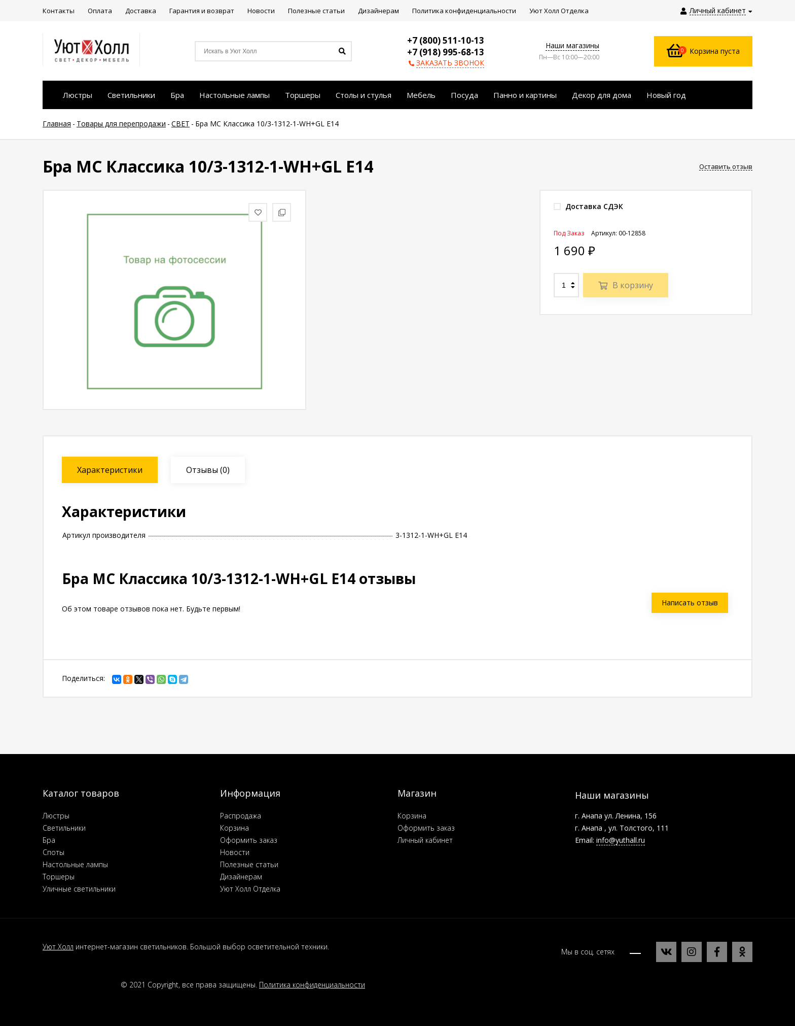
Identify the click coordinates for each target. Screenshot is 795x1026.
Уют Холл (58, 946)
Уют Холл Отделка (250, 889)
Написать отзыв (690, 602)
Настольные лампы (75, 864)
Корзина (234, 828)
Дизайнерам (241, 876)
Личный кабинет (425, 840)
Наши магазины (572, 45)
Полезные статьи (249, 864)
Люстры (56, 815)
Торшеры (59, 876)
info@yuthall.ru (620, 840)
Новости (234, 852)
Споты (53, 852)
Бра (49, 840)
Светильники (64, 828)
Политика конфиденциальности (312, 984)
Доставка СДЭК (588, 206)
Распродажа (240, 815)
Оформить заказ (248, 840)
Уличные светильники (79, 889)
